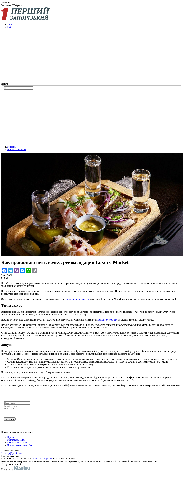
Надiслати (9, 421)
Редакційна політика (17, 445)
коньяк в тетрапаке (108, 319)
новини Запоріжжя (42, 461)
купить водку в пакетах (77, 299)
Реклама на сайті (16, 442)
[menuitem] (94, 24)
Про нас (11, 439)
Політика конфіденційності (21, 447)
